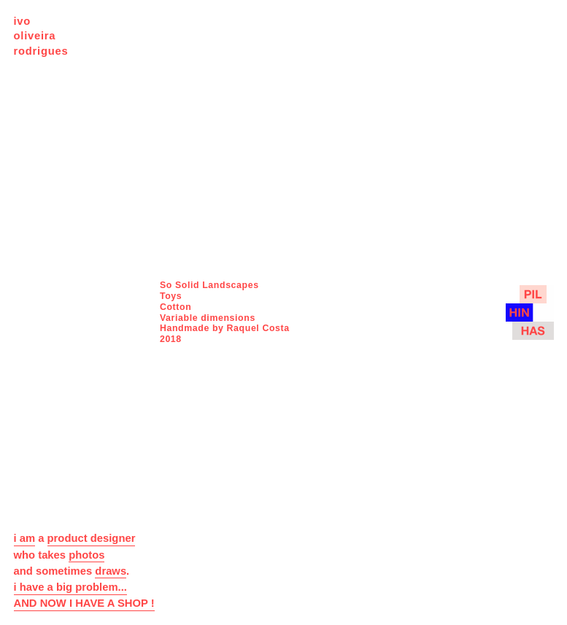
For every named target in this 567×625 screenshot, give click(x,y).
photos (86, 555)
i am (25, 538)
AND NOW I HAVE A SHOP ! (84, 603)
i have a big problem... (70, 587)
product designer (91, 538)
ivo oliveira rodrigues (41, 36)
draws (110, 571)
